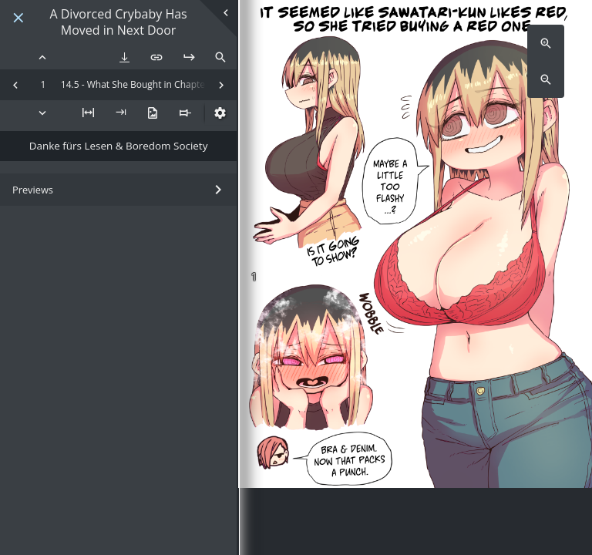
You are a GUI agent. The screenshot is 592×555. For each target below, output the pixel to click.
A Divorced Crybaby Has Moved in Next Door (118, 22)
